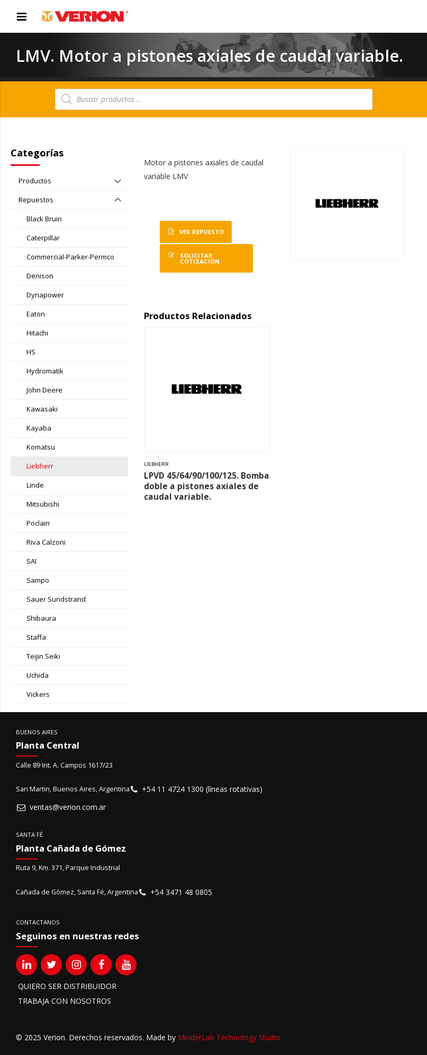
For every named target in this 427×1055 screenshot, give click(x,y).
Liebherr (156, 464)
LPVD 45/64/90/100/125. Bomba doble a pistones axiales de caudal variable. (206, 486)
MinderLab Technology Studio (229, 1037)
